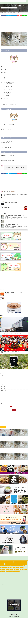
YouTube (2, 401)
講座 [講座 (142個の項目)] (6, 571)
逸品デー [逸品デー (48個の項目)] (9, 571)
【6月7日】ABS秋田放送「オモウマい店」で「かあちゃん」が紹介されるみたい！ (10, 351)
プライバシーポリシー (3, 584)
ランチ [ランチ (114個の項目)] (8, 565)
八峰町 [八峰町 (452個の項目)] (9, 567)
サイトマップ (2, 582)
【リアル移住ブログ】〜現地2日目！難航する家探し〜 (20, 450)
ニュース (5, 352)
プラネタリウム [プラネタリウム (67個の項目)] (3, 565)
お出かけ (2, 392)
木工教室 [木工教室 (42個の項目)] (9, 569)
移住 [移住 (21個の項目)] (21, 569)
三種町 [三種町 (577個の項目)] (24, 565)
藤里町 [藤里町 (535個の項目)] (4, 571)
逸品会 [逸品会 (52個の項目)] (12, 571)
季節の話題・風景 (3, 390)
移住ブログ (2, 403)
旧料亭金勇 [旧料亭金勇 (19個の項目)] (2, 569)
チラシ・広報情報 (3, 394)
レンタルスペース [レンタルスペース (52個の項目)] (15, 565)
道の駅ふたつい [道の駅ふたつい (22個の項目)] (16, 571)
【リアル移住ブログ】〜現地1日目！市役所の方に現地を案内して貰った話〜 (14, 215)
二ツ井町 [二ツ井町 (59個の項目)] (4, 567)
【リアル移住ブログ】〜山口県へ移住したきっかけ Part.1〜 (12, 224)
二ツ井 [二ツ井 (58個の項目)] (1, 567)
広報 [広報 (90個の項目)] (23, 567)
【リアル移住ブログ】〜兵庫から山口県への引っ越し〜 (7, 438)
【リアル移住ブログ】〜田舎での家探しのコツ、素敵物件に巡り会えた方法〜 (6, 450)
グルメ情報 (2, 384)
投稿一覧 (12, 191)
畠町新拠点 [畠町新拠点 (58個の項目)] (16, 569)
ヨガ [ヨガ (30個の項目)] (6, 565)
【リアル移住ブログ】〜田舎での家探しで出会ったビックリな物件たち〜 (20, 438)
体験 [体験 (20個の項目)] (7, 567)
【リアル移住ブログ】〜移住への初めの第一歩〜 (20, 462)
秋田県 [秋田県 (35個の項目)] (19, 569)
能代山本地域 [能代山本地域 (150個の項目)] (24, 569)
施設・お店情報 (3, 388)
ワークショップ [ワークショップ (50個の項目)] (20, 565)
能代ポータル (13, 616)
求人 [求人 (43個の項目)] (11, 569)
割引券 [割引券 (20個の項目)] (12, 567)
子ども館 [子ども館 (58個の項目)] (18, 567)
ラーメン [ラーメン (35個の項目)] (11, 565)
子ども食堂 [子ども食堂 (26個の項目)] (15, 567)
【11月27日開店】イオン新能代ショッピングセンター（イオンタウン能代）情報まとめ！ (11, 333)
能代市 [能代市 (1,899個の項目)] (1, 571)
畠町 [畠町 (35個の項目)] (13, 569)
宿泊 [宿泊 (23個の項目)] (21, 567)
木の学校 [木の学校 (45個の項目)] (6, 569)
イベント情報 (3, 386)
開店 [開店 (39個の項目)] (19, 571)
